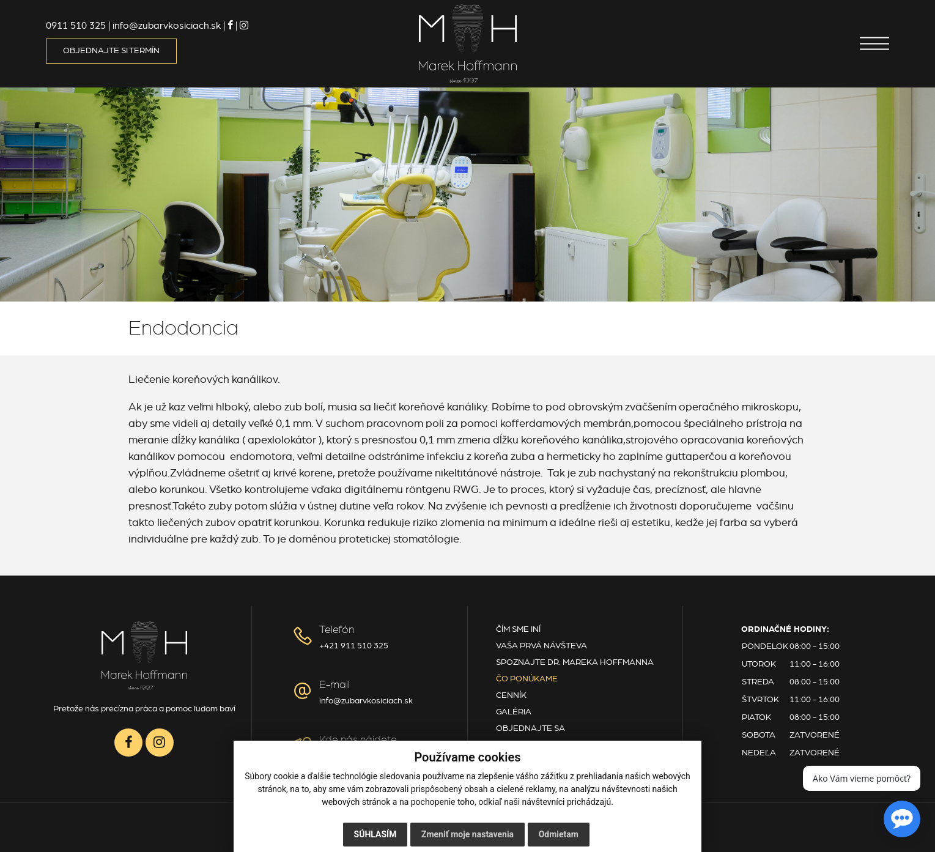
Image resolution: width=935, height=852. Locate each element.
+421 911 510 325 (353, 646)
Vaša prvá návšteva (541, 646)
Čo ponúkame (527, 679)
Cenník (511, 695)
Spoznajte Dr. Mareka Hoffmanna (575, 662)
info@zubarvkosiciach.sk (366, 701)
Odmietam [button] (558, 834)
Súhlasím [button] (375, 834)
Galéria (513, 712)
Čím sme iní (518, 629)
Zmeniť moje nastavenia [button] (467, 834)
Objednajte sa (530, 728)
